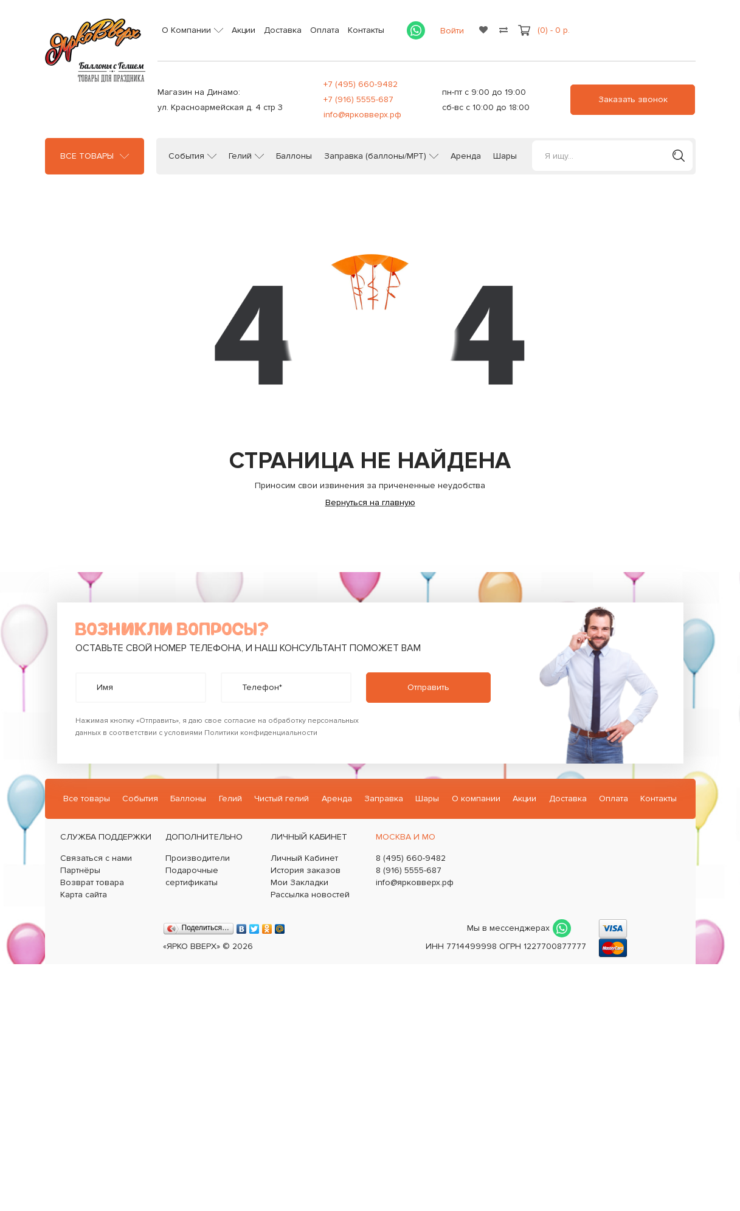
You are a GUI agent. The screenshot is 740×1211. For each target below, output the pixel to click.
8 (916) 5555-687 (408, 870)
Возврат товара (92, 882)
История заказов (306, 870)
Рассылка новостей (310, 894)
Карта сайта (83, 894)
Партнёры (80, 870)
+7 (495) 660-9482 (360, 84)
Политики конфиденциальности (260, 732)
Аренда (466, 156)
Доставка (283, 30)
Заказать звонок (633, 99)
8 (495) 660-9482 (411, 858)
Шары (505, 156)
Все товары (87, 156)
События (186, 156)
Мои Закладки (299, 882)
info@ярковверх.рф (362, 114)
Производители (197, 858)
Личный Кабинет (304, 858)
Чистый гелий (281, 798)
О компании (476, 798)
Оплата (324, 30)
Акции (243, 30)
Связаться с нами (96, 858)
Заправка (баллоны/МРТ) (375, 156)
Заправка (383, 798)
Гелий (240, 156)
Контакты (366, 30)
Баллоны (294, 156)
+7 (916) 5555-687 (358, 99)
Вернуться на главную (370, 502)
